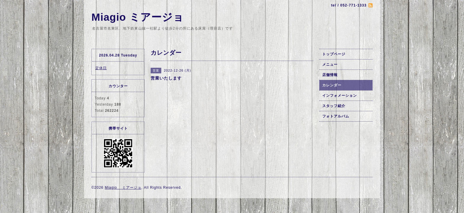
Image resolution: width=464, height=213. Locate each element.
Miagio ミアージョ (137, 17)
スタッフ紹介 (333, 106)
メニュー (330, 64)
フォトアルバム (335, 116)
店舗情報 (330, 75)
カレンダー (331, 85)
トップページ (333, 54)
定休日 (101, 68)
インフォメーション (339, 95)
